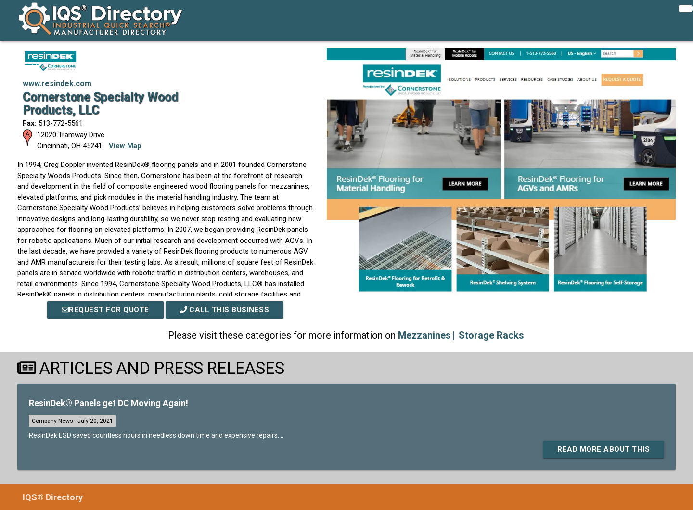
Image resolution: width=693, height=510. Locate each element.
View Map (125, 145)
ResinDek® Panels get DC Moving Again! (108, 403)
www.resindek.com (57, 83)
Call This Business (225, 310)
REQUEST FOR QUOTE (105, 310)
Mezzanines (424, 335)
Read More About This (603, 449)
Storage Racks (491, 335)
